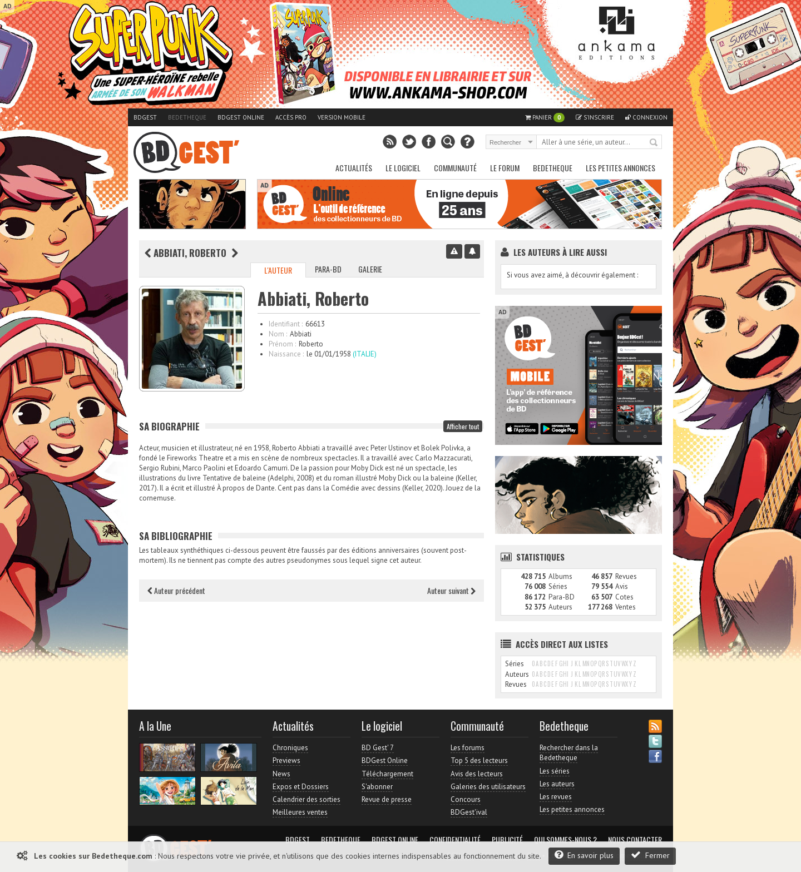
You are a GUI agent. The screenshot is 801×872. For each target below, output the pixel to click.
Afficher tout (463, 426)
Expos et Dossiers (301, 786)
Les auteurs (557, 784)
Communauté (455, 168)
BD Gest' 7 (378, 747)
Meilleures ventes (300, 812)
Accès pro (290, 117)
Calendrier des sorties (306, 799)
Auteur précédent (176, 590)
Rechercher (654, 142)
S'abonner (377, 786)
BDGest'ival (469, 812)
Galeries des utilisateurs (488, 786)
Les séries (555, 771)
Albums (560, 576)
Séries (557, 586)
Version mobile (341, 117)
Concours (466, 799)
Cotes (624, 597)
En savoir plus (584, 855)
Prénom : (282, 344)
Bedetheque (187, 117)
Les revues (556, 796)
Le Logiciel (403, 168)
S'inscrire (595, 117)
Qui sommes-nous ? (565, 839)
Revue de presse (387, 799)
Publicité (507, 839)
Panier (545, 117)
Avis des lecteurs (477, 774)
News (281, 774)
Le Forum (505, 168)
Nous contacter (635, 839)
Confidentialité (455, 839)
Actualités (353, 168)
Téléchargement (387, 774)
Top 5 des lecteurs (479, 760)
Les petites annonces (620, 168)
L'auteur (278, 270)
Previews (286, 760)
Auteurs (560, 607)
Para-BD (328, 269)
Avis (621, 586)
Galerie (370, 269)
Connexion (646, 117)
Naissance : (286, 354)
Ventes (625, 607)
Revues (626, 576)
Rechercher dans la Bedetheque (569, 752)
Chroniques (290, 747)
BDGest (145, 117)
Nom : (278, 334)
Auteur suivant (451, 590)
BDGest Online (240, 117)
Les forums (467, 747)
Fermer (650, 855)
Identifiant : (286, 324)
